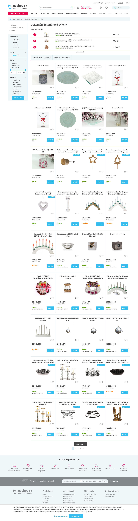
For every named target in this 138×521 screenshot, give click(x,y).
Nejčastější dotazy (89, 500)
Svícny (41, 19)
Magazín (45, 502)
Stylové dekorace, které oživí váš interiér (86, 7)
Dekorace (20, 19)
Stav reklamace (88, 498)
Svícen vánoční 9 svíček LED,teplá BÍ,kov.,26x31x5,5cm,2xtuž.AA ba (43, 320)
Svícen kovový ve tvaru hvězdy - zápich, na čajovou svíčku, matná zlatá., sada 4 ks (92, 152)
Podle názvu (66, 57)
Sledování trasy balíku (90, 494)
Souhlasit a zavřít (76, 516)
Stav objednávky (88, 496)
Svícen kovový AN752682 (43, 108)
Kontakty (45, 500)
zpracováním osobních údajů (99, 481)
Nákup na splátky (68, 500)
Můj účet (120, 3)
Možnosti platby (67, 498)
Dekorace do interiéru (31, 19)
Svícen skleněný (43, 66)
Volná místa (46, 498)
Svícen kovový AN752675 (117, 66)
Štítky (12, 52)
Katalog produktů (47, 496)
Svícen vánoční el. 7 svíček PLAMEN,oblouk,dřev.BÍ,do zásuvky (43, 236)
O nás (44, 494)
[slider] (10, 70)
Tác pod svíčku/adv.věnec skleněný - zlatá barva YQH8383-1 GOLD (68, 110)
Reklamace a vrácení (69, 502)
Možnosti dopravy (68, 496)
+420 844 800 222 (110, 494)
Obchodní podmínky (68, 494)
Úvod (13, 19)
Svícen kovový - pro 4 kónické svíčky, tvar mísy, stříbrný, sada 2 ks (43, 362)
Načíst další (80, 444)
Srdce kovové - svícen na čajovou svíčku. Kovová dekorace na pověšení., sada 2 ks (43, 194)
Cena (12, 60)
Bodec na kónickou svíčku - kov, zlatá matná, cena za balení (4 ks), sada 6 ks (67, 152)
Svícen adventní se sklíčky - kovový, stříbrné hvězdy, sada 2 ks (92, 362)
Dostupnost (14, 36)
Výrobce (13, 77)
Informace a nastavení (61, 516)
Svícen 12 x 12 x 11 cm (117, 234)
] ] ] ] (128, 3)
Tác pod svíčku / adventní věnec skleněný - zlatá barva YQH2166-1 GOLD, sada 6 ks (68, 68)
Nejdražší (57, 57)
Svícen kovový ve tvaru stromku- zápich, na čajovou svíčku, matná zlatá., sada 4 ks (117, 152)
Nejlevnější (48, 57)
